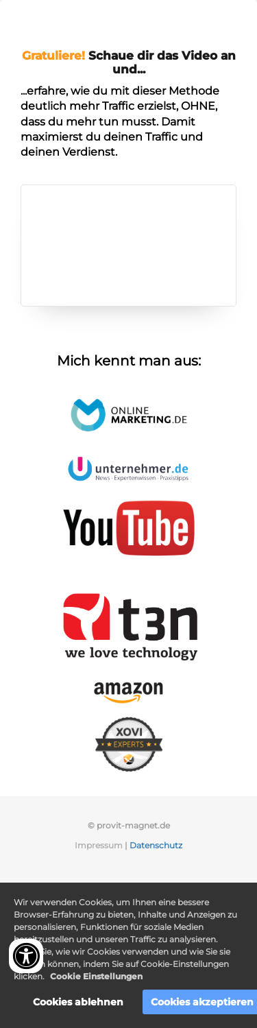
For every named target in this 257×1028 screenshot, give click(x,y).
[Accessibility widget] (26, 956)
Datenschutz (156, 845)
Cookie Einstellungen (96, 976)
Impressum (99, 845)
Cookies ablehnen (78, 1002)
